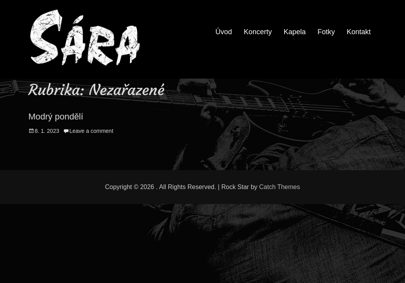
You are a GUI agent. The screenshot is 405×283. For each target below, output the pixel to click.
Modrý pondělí (55, 116)
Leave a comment (91, 131)
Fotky (326, 32)
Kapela (295, 32)
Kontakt (359, 32)
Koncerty (258, 32)
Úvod (224, 32)
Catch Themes (279, 187)
